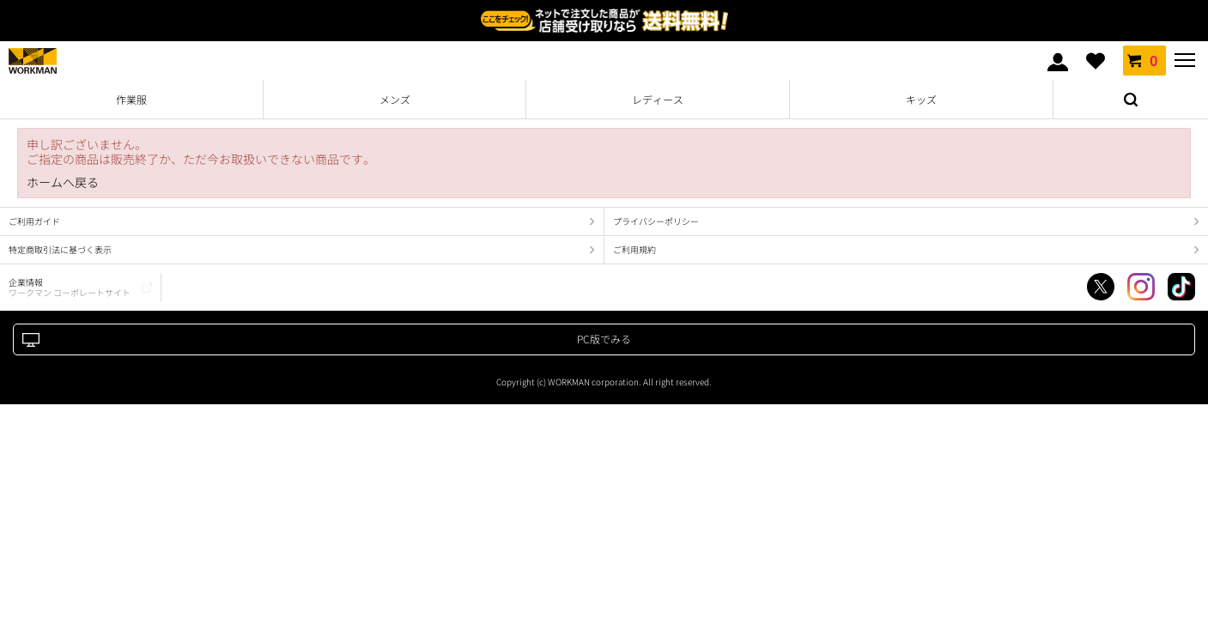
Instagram (1141, 286)
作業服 (131, 99)
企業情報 (70, 287)
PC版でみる (604, 338)
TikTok (1181, 286)
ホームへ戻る (63, 182)
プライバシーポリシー (656, 221)
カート (1144, 60)
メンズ (394, 99)
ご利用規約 (634, 249)
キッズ (921, 99)
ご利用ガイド (34, 221)
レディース (657, 99)
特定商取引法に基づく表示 (60, 249)
